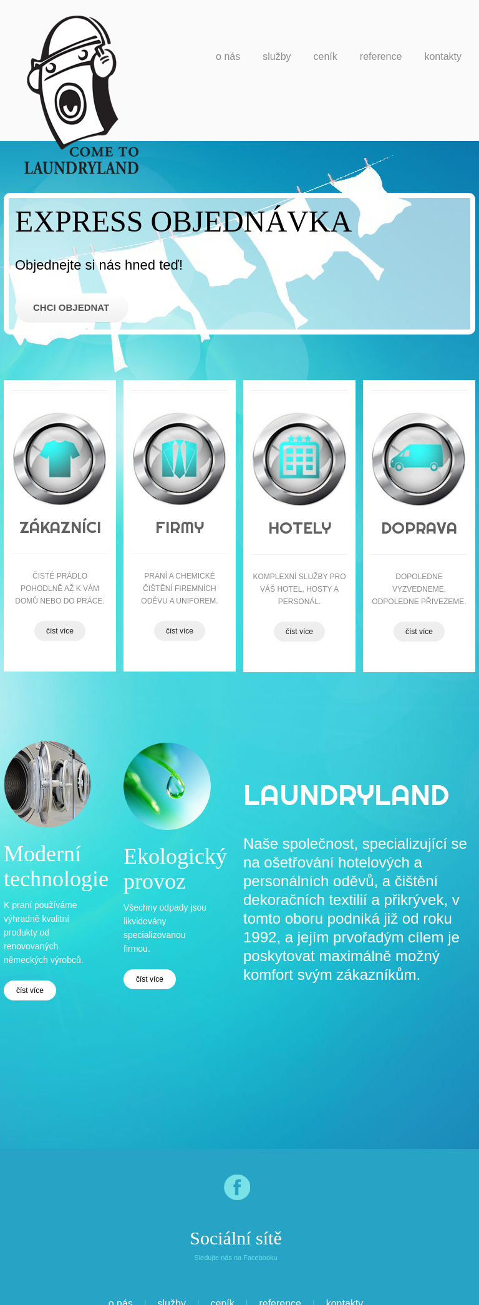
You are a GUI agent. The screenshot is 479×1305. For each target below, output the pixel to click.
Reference (381, 56)
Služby (277, 56)
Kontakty (443, 56)
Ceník (325, 56)
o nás (228, 56)
